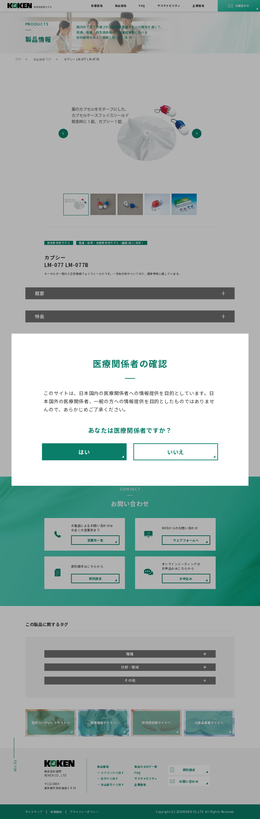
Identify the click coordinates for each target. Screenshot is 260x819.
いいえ (176, 452)
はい (84, 452)
